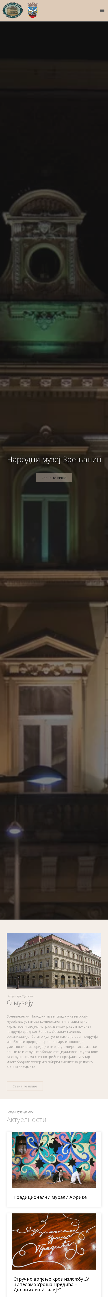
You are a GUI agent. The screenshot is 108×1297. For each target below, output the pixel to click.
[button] (102, 10)
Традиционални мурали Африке (50, 1206)
